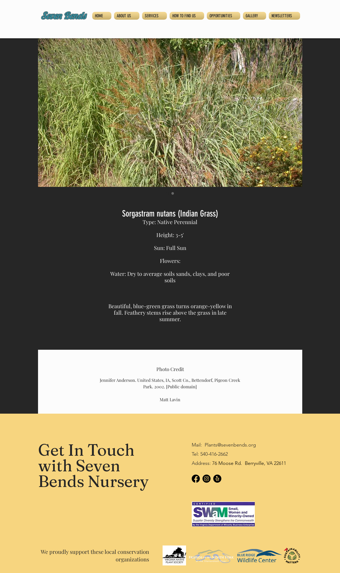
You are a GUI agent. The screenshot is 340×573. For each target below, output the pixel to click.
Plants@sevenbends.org (230, 445)
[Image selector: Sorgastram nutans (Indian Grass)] (167, 193)
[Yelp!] (217, 479)
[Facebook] (196, 479)
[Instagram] (206, 479)
